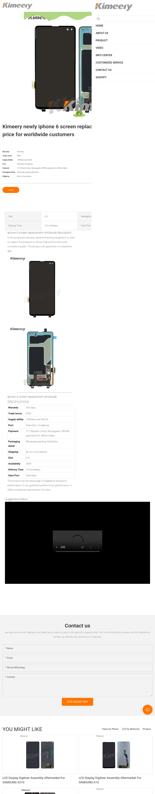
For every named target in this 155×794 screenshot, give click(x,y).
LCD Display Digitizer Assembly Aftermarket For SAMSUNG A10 (110, 780)
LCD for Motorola (130, 729)
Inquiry (10, 190)
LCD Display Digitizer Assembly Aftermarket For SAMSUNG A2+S (33, 780)
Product (147, 729)
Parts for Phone (110, 729)
